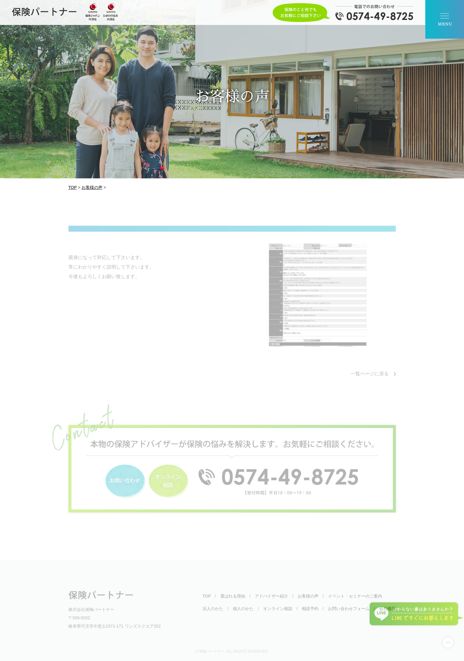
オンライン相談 (277, 613)
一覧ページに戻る (370, 378)
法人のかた (212, 613)
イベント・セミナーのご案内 (355, 600)
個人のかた (243, 613)
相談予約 (310, 613)
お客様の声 (308, 600)
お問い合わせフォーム (349, 613)
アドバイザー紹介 (271, 600)
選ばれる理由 (232, 600)
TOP (206, 600)
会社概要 (387, 613)
